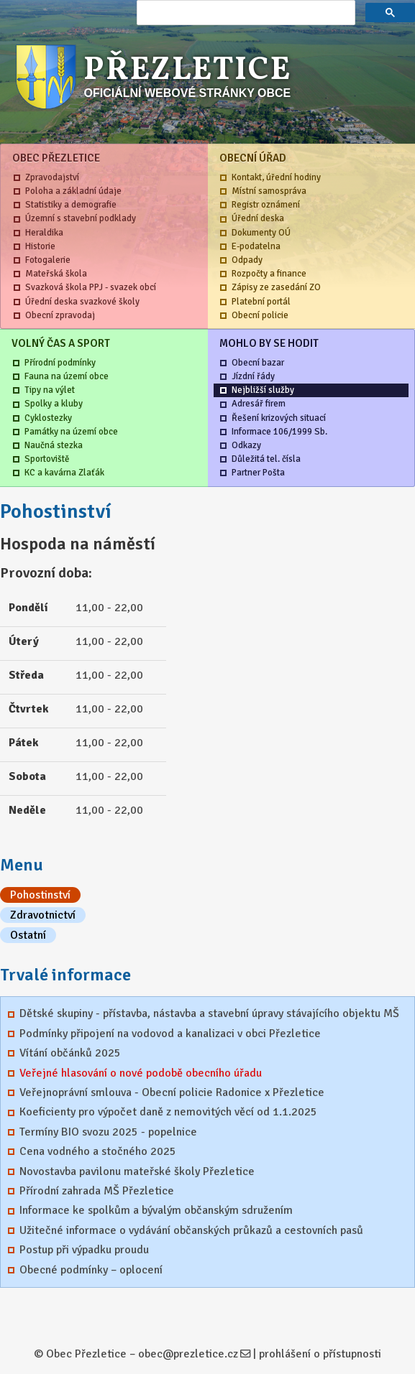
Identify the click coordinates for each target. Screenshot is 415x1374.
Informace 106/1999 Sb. (279, 431)
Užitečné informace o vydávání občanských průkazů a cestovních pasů (191, 1230)
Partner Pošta (258, 472)
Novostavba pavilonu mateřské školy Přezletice (137, 1171)
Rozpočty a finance (269, 273)
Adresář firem (259, 403)
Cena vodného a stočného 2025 (97, 1151)
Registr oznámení (266, 204)
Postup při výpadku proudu (84, 1250)
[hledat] (244, 13)
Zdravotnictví (43, 915)
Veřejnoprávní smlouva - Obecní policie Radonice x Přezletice (171, 1092)
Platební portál (261, 301)
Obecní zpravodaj (60, 315)
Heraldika (44, 232)
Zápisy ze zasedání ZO (276, 287)
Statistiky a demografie (71, 204)
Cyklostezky (48, 418)
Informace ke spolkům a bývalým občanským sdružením (156, 1210)
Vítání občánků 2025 (70, 1053)
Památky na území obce (71, 431)
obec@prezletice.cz (188, 1354)
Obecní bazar (258, 362)
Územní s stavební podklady (80, 218)
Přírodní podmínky (60, 362)
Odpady (247, 260)
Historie (40, 246)
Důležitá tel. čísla (266, 459)
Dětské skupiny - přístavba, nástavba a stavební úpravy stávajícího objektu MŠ (209, 1013)
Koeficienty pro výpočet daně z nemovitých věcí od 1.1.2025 (168, 1112)
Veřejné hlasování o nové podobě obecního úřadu (140, 1073)
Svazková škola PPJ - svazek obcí (90, 287)
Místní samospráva (269, 191)
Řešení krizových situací (279, 418)
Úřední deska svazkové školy (82, 301)
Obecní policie (260, 315)
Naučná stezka (53, 445)
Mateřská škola (56, 273)
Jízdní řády (253, 376)
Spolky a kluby (53, 403)
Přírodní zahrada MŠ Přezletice (96, 1191)
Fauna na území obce (66, 376)
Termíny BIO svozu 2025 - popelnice (108, 1132)
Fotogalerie (47, 260)
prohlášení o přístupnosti (320, 1354)
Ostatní (28, 935)
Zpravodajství (52, 177)
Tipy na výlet (49, 390)
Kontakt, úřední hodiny (276, 177)
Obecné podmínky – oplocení (91, 1270)
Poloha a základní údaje (73, 191)
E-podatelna (256, 246)
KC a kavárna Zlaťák (64, 472)
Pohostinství (40, 895)
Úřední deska (258, 218)
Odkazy (246, 445)
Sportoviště (46, 459)
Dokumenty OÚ (261, 232)
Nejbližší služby (263, 390)
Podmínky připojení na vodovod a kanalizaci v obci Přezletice (170, 1033)
